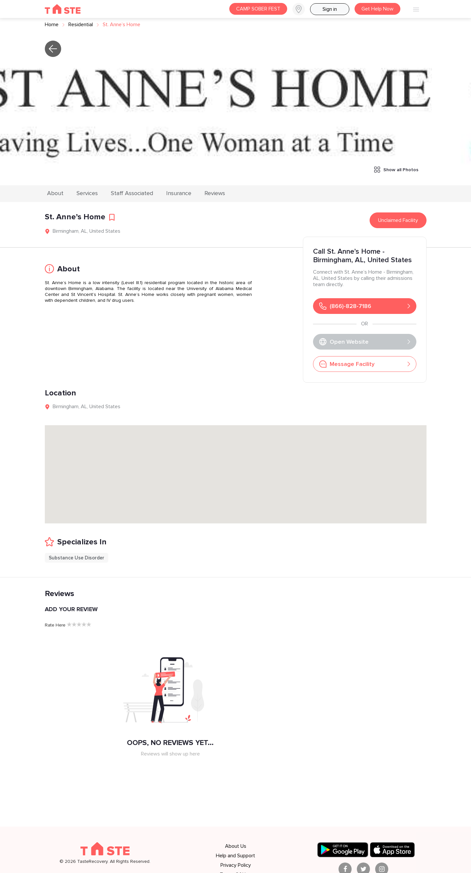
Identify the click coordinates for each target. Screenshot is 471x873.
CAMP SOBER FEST (258, 9)
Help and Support (235, 855)
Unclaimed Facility (398, 220)
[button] (301, 9)
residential (80, 24)
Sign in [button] (330, 9)
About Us (235, 846)
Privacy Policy (235, 865)
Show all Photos (396, 170)
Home (52, 24)
